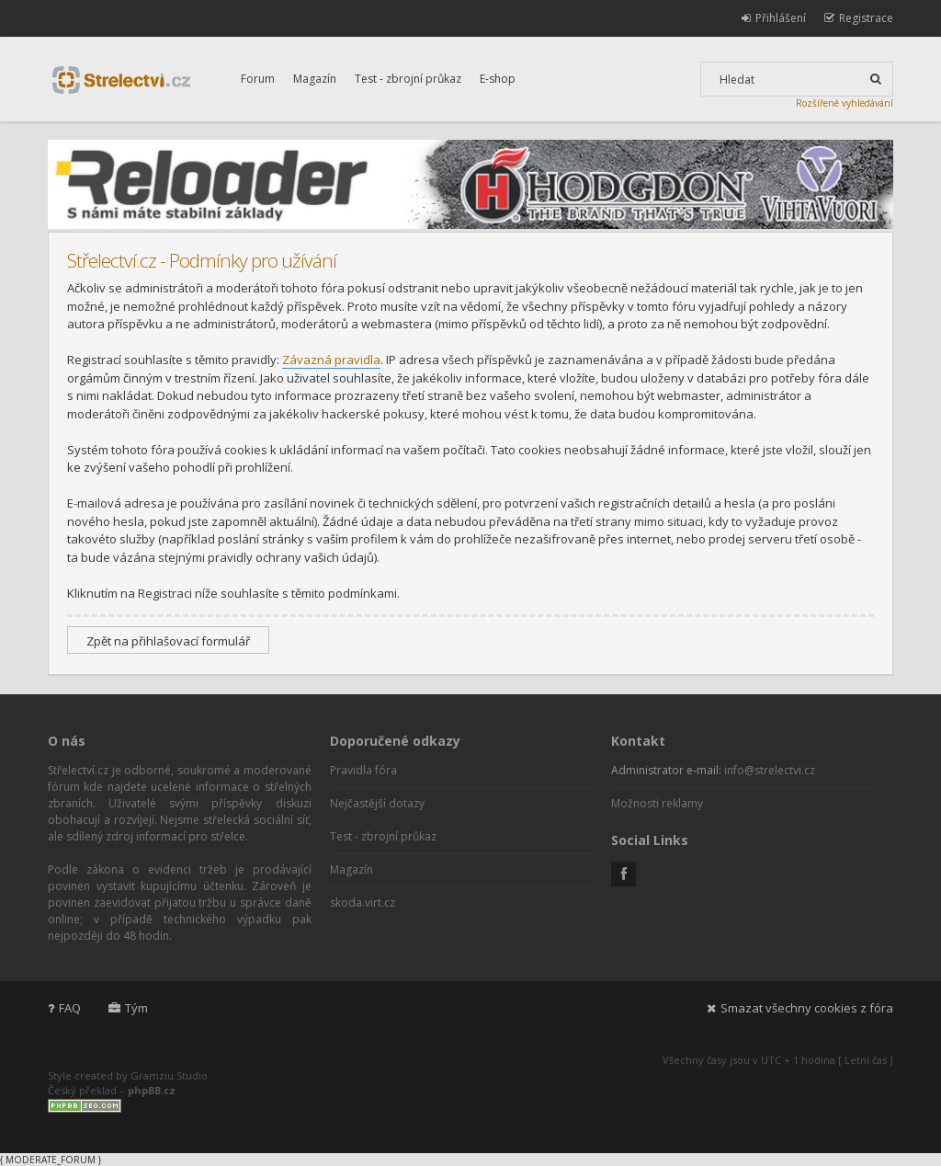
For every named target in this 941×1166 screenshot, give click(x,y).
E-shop (498, 78)
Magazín (314, 78)
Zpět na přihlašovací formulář (168, 641)
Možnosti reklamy (657, 803)
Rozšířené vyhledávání (844, 103)
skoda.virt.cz (362, 902)
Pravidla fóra (363, 770)
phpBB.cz (152, 1090)
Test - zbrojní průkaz (408, 78)
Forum (258, 78)
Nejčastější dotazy (377, 803)
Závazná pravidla (331, 359)
